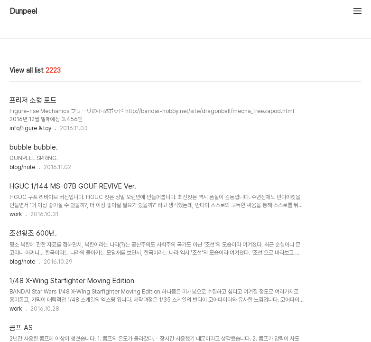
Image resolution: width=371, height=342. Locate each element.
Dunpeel (23, 11)
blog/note (22, 167)
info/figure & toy (30, 128)
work (15, 214)
